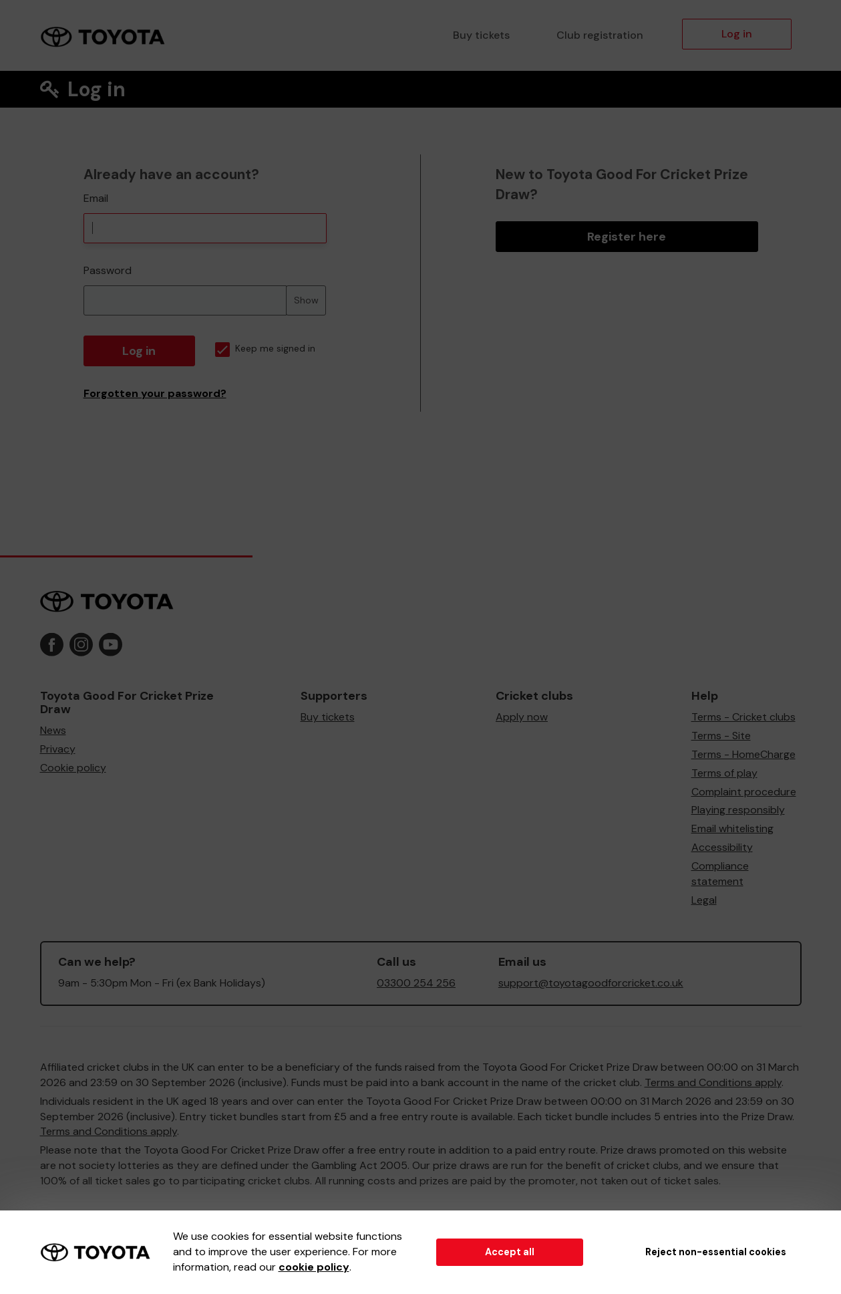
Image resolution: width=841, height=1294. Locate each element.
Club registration (599, 35)
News (53, 730)
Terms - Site (721, 736)
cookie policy (314, 1267)
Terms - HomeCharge (743, 754)
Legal (704, 900)
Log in (736, 34)
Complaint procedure (743, 792)
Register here (626, 237)
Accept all (509, 1252)
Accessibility (722, 847)
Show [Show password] (306, 300)
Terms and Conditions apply (713, 1082)
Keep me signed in (265, 348)
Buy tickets (481, 35)
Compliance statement (720, 873)
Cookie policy (73, 768)
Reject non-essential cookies (715, 1252)
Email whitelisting (732, 828)
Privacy (57, 749)
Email (95, 198)
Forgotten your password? (154, 393)
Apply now (522, 717)
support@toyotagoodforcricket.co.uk (590, 983)
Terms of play (724, 773)
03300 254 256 (416, 983)
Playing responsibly (738, 810)
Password (107, 270)
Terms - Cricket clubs (743, 717)
